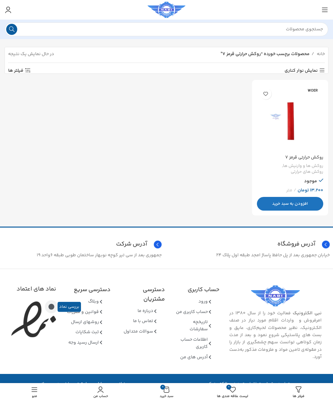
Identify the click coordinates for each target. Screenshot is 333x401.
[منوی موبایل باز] (324, 9)
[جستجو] (166, 29)
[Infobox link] (82, 244)
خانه (320, 54)
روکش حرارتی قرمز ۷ (304, 157)
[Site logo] (166, 9)
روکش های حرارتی (306, 172)
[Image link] (275, 296)
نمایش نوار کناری (301, 70)
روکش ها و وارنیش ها (303, 166)
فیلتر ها (15, 70)
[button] (290, 203)
